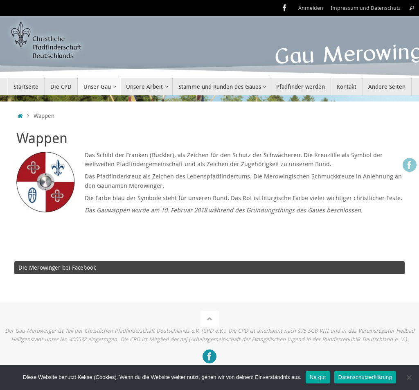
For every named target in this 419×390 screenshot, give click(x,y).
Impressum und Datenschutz (366, 8)
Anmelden (310, 8)
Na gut (318, 377)
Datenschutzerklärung (365, 377)
